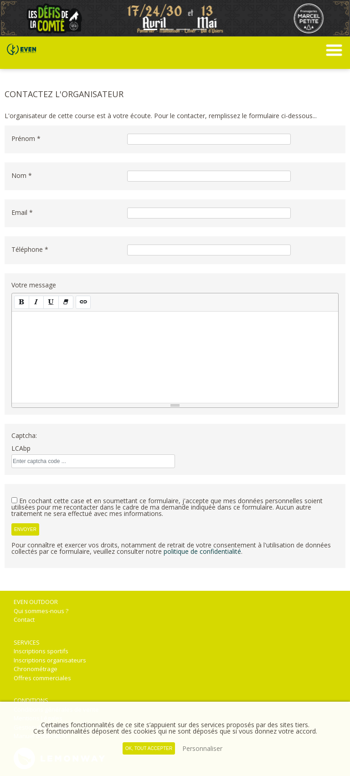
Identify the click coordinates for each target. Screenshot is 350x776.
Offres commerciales (42, 678)
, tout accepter (148, 748)
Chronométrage (35, 669)
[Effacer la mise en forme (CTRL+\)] (65, 302)
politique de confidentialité (202, 551)
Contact (24, 619)
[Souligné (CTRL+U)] (50, 302)
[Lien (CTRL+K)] (83, 302)
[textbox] (175, 357)
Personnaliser (202, 748)
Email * (22, 212)
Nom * (21, 175)
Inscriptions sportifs (41, 651)
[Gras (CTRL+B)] (21, 302)
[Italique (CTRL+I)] (36, 302)
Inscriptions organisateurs (50, 660)
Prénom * (26, 138)
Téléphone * (29, 249)
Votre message (33, 285)
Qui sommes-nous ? (41, 611)
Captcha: (24, 435)
